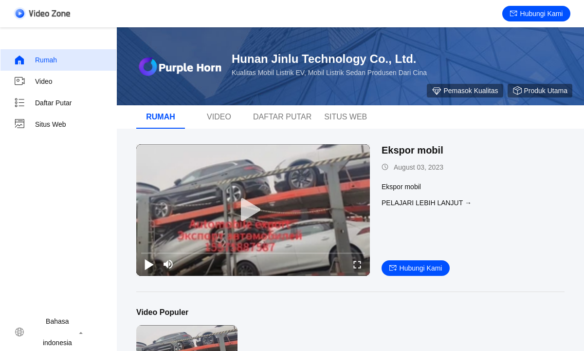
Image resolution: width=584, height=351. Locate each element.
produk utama (539, 91)
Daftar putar (43, 103)
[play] (253, 210)
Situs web (40, 124)
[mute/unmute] (168, 264)
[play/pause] (149, 264)
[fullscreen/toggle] (357, 264)
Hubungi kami (536, 14)
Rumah (35, 60)
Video (33, 81)
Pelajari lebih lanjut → (427, 203)
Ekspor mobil (412, 150)
